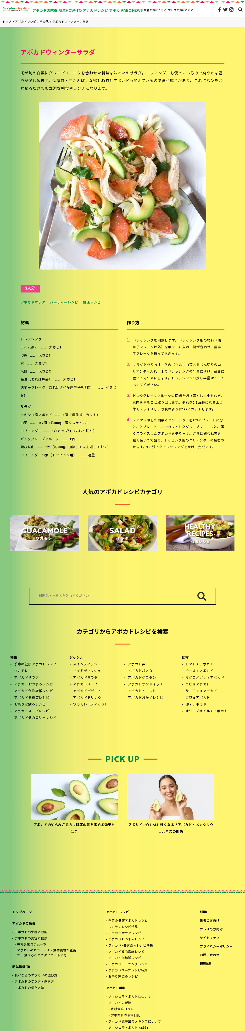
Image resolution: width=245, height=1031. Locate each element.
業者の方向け (210, 920)
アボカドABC (115, 988)
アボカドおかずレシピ (145, 698)
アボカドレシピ (117, 912)
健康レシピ (92, 302)
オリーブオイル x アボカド (206, 711)
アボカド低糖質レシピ (32, 698)
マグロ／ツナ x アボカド (204, 678)
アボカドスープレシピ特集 (128, 970)
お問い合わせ (210, 955)
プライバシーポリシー (216, 946)
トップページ (22, 912)
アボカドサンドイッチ (145, 684)
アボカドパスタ (140, 671)
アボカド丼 (136, 664)
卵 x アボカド (196, 704)
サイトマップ (210, 938)
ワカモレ (21, 671)
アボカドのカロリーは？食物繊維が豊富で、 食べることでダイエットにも (46, 953)
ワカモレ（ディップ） (90, 704)
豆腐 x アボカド (197, 698)
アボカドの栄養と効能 (31, 932)
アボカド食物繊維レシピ (33, 691)
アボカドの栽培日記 (125, 1015)
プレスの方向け (211, 929)
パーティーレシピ (64, 302)
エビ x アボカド (197, 684)
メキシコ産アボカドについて (129, 996)
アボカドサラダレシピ (124, 933)
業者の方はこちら (155, 10)
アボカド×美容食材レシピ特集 (130, 945)
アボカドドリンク (87, 698)
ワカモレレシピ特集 (123, 927)
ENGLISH (205, 963)
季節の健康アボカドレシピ (35, 664)
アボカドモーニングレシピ (128, 964)
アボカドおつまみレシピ (33, 684)
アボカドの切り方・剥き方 (34, 981)
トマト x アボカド (199, 664)
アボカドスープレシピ (31, 711)
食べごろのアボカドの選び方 (36, 975)
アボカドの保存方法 (29, 988)
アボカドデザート (87, 691)
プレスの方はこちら (181, 10)
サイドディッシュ (87, 671)
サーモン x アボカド (201, 691)
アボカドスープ (85, 684)
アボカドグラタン (142, 678)
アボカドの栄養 (23, 923)
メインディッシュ (87, 664)
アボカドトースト (142, 691)
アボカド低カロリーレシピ (35, 718)
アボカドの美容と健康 (31, 938)
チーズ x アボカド (199, 671)
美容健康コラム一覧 (32, 944)
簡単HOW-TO (21, 967)
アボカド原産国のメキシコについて (134, 1021)
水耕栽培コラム (122, 1009)
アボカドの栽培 (119, 1003)
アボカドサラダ (33, 302)
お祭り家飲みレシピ (30, 704)
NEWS (203, 912)
